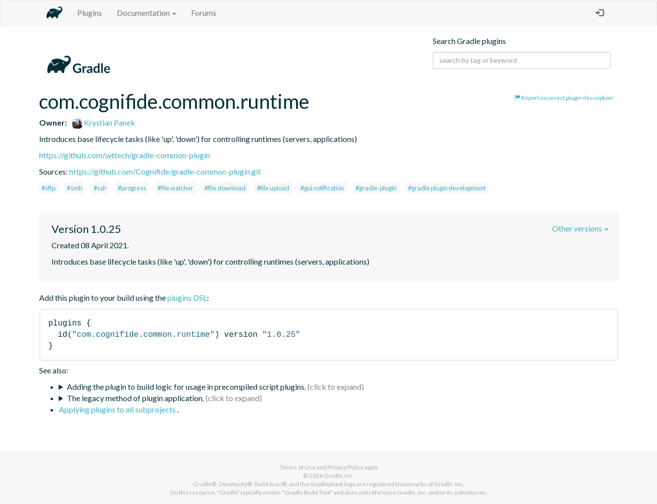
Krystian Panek (103, 122)
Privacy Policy (345, 467)
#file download (225, 188)
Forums (203, 12)
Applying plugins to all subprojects (118, 409)
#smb (74, 188)
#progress (132, 188)
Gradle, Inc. (339, 475)
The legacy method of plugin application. (135, 398)
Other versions (580, 228)
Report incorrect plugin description (563, 97)
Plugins (89, 12)
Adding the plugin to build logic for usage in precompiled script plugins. (186, 386)
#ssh (100, 188)
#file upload (273, 188)
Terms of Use (297, 467)
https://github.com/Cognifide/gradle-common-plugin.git (165, 171)
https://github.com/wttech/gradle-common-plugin (124, 155)
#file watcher (175, 188)
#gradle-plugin (376, 188)
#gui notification (322, 188)
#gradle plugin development (447, 188)
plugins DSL (187, 297)
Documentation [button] (146, 12)
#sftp (48, 188)
